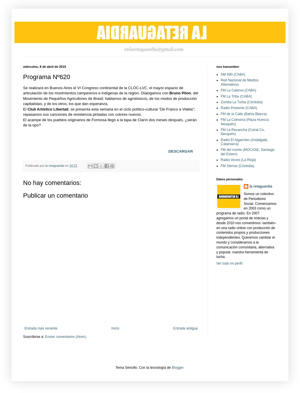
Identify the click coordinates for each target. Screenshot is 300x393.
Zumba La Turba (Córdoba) (241, 102)
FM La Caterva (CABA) (238, 90)
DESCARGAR (180, 151)
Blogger (177, 368)
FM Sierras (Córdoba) (237, 166)
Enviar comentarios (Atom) (65, 337)
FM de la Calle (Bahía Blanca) (244, 114)
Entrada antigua (185, 328)
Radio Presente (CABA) (239, 108)
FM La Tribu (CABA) (236, 96)
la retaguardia (261, 186)
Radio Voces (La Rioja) (238, 160)
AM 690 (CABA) (233, 74)
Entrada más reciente (41, 328)
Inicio (115, 328)
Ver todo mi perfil (229, 263)
